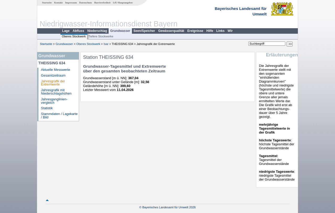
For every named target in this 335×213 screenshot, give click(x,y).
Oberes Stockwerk (74, 36)
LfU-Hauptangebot (122, 2)
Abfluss (78, 31)
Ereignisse (195, 31)
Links (220, 31)
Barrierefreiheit (102, 2)
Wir (230, 31)
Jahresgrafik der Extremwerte (53, 83)
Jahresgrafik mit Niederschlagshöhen (56, 91)
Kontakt (58, 2)
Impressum (71, 2)
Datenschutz (85, 2)
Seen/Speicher (144, 31)
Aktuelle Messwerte (55, 70)
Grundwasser (120, 31)
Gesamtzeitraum (53, 75)
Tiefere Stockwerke (100, 36)
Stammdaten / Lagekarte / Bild (59, 115)
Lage (66, 31)
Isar (106, 43)
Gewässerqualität (171, 31)
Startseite (47, 2)
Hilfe (209, 31)
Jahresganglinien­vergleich (54, 101)
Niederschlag (97, 31)
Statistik (47, 108)
